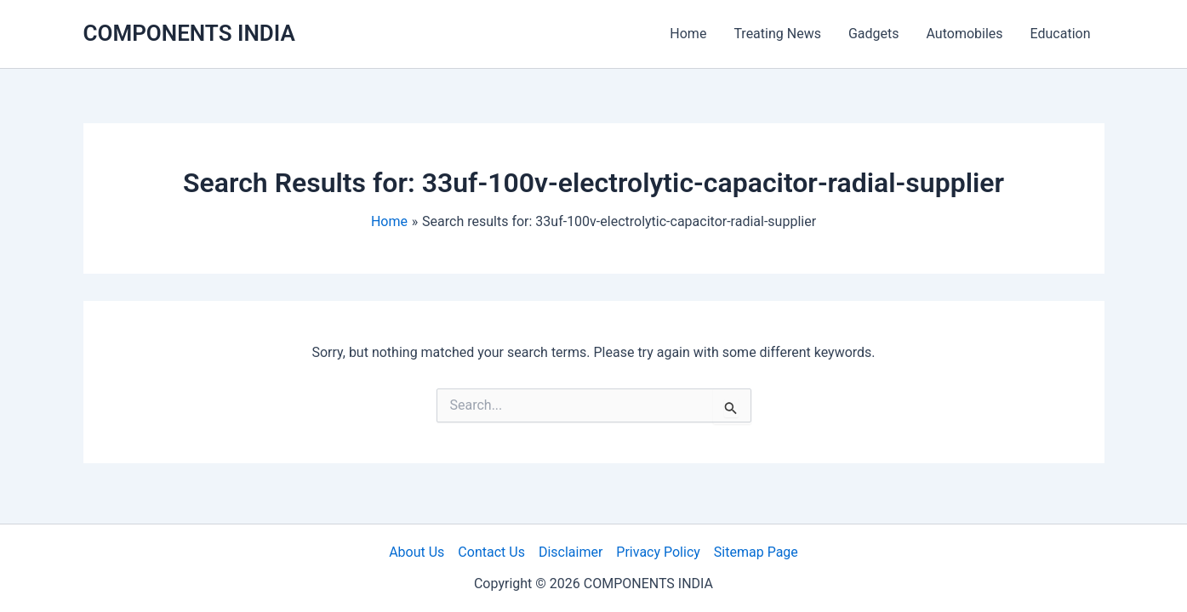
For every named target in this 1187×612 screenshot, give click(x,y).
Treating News (777, 34)
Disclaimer (570, 552)
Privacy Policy (658, 552)
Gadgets (873, 34)
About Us (416, 552)
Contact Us (491, 552)
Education (1060, 34)
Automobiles (965, 34)
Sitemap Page (756, 552)
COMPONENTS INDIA (189, 33)
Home (688, 34)
